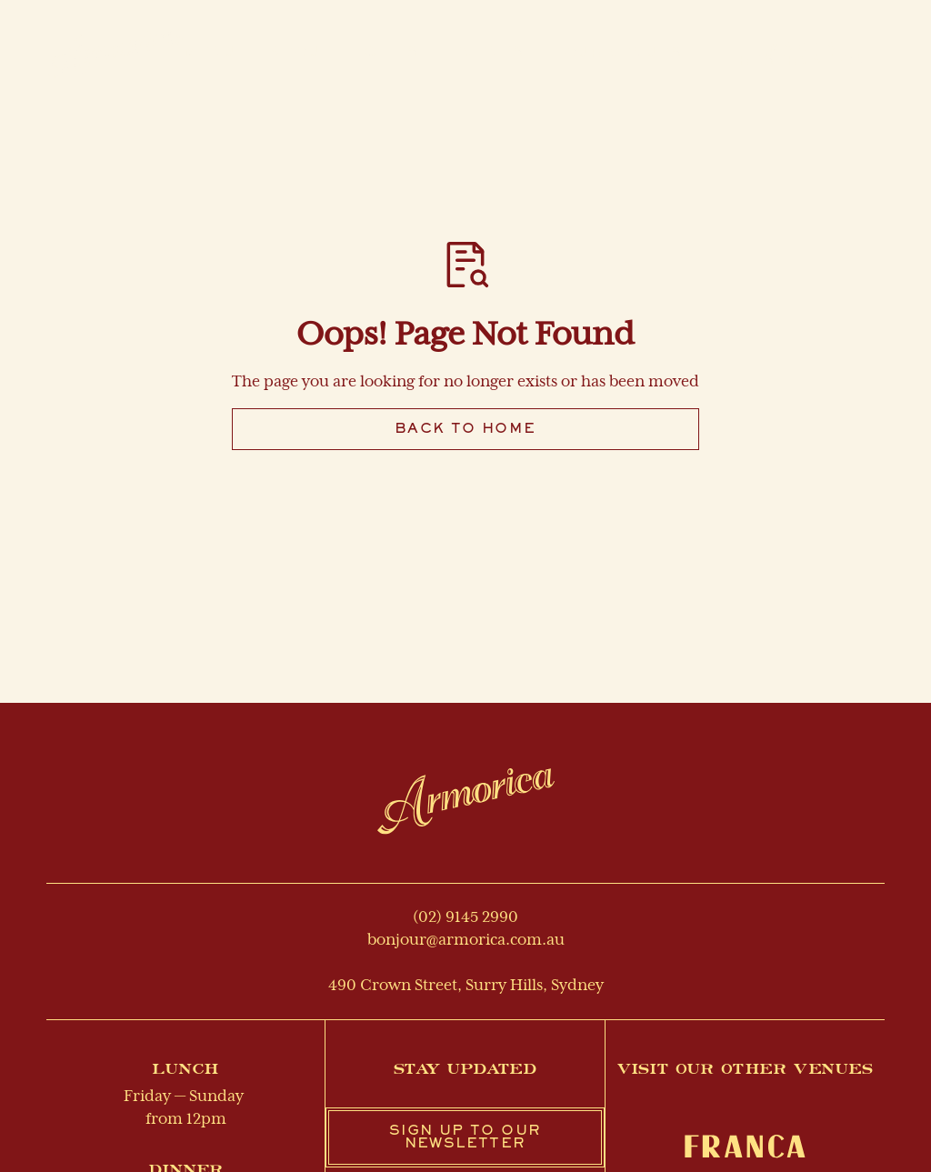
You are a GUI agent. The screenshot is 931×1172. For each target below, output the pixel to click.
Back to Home (465, 429)
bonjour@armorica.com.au (466, 939)
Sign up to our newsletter (465, 1137)
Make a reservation (802, 54)
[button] (623, 54)
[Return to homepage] (466, 801)
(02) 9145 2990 (465, 917)
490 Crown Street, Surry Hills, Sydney (466, 985)
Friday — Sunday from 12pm (185, 1107)
